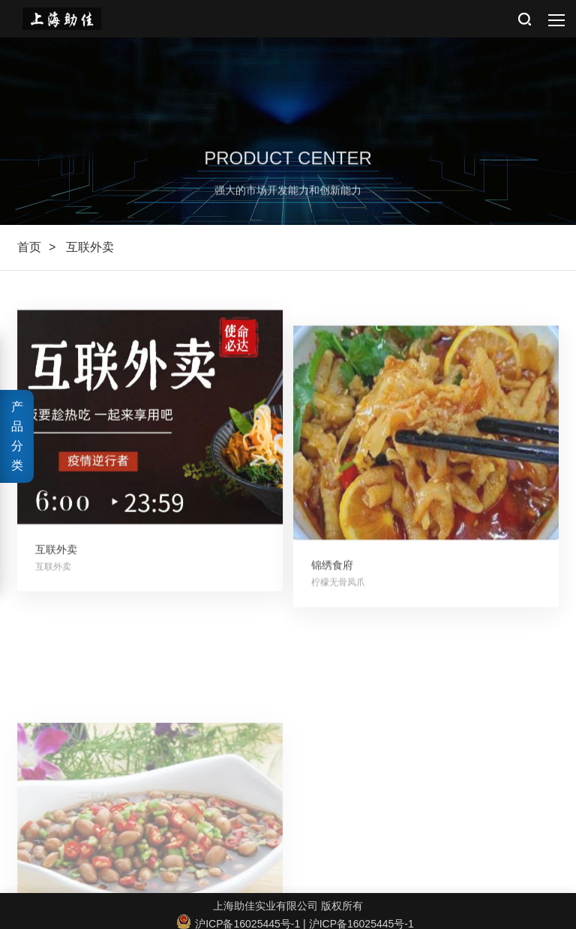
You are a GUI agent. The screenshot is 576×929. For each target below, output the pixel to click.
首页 (29, 247)
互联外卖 (90, 247)
